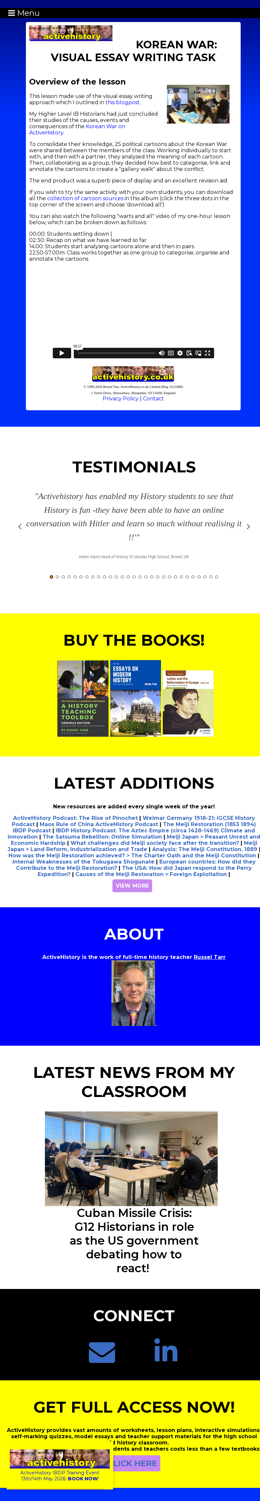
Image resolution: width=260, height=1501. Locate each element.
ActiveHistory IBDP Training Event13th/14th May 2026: (60, 1473)
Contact (153, 398)
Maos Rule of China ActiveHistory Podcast (99, 824)
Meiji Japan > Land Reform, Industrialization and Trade (132, 846)
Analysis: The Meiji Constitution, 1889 (204, 849)
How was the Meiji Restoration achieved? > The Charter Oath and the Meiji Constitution (132, 855)
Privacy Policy (121, 398)
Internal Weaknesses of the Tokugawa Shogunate (83, 862)
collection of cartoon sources (85, 198)
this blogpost (123, 102)
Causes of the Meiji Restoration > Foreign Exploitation (151, 874)
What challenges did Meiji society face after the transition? (154, 843)
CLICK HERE (132, 1463)
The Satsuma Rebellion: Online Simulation (102, 837)
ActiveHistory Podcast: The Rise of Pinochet (75, 818)
